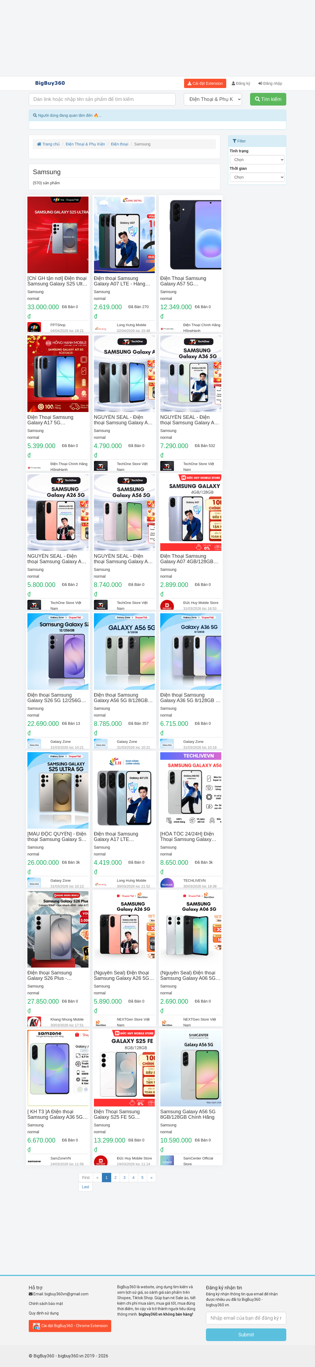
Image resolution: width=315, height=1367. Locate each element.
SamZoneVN (60, 1158)
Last (85, 1187)
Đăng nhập (270, 83)
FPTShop (57, 325)
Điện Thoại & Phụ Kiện (85, 144)
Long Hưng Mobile (131, 325)
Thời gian (238, 168)
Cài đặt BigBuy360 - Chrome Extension (70, 1326)
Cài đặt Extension (205, 83)
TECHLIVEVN (194, 880)
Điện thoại (119, 144)
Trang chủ (48, 144)
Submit (246, 1334)
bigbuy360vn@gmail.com (66, 1294)
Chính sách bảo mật (46, 1303)
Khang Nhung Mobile (67, 1019)
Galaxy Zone (60, 742)
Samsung (35, 292)
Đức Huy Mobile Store (200, 603)
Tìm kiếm (268, 99)
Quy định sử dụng (44, 1313)
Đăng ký (241, 83)
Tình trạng (239, 151)
